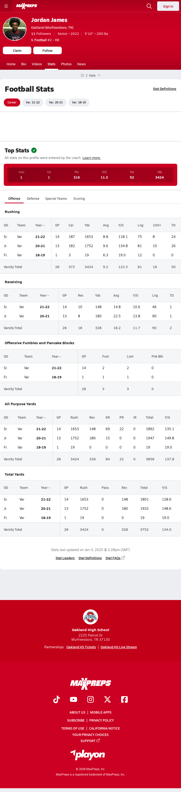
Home (11, 63)
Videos (37, 63)
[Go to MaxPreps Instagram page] (90, 700)
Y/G (120, 225)
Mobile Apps (100, 712)
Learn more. (91, 157)
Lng (140, 225)
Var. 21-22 (33, 102)
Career (12, 102)
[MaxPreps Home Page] (82, 75)
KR (108, 417)
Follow (47, 50)
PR (121, 417)
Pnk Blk (157, 356)
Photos (66, 63)
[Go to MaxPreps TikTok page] (56, 700)
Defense (33, 198)
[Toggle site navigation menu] (6, 6)
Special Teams (56, 198)
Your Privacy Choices (90, 734)
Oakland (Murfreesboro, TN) (52, 27)
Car (71, 225)
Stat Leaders (65, 558)
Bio (23, 63)
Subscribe (76, 720)
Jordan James (49, 19)
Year (40, 225)
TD (173, 225)
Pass (105, 487)
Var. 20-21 (56, 102)
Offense (14, 198)
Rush (74, 417)
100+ (157, 225)
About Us (77, 712)
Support (90, 740)
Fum (105, 356)
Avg (106, 225)
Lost (130, 356)
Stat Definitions (164, 88)
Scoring (79, 198)
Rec (81, 295)
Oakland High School (90, 620)
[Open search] (149, 6)
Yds (87, 225)
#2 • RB (45, 39)
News (81, 63)
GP (57, 225)
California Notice (104, 728)
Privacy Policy (101, 720)
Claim (17, 50)
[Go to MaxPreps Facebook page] (124, 700)
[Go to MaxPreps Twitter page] (107, 700)
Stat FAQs (115, 558)
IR (134, 417)
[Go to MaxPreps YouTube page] (73, 700)
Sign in (168, 6)
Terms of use (72, 728)
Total (149, 417)
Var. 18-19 (79, 102)
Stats (51, 63)
